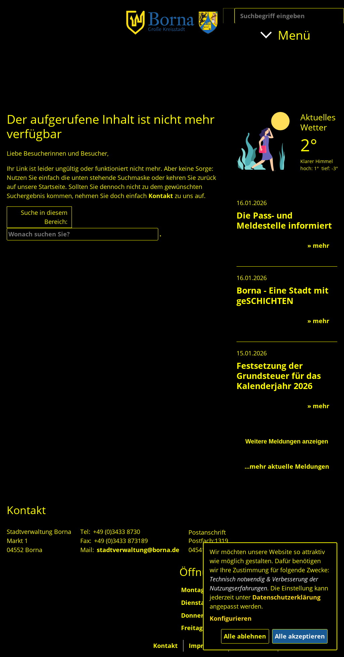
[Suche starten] (228, 16)
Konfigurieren (231, 618)
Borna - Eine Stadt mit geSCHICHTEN (282, 295)
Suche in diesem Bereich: (44, 217)
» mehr (318, 245)
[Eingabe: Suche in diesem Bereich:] (289, 16)
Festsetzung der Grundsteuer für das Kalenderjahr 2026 (278, 375)
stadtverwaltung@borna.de (138, 550)
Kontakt (160, 196)
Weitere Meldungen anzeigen (286, 441)
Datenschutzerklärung (286, 597)
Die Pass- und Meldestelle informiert (284, 220)
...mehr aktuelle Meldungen (287, 466)
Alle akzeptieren (300, 636)
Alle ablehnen (245, 636)
